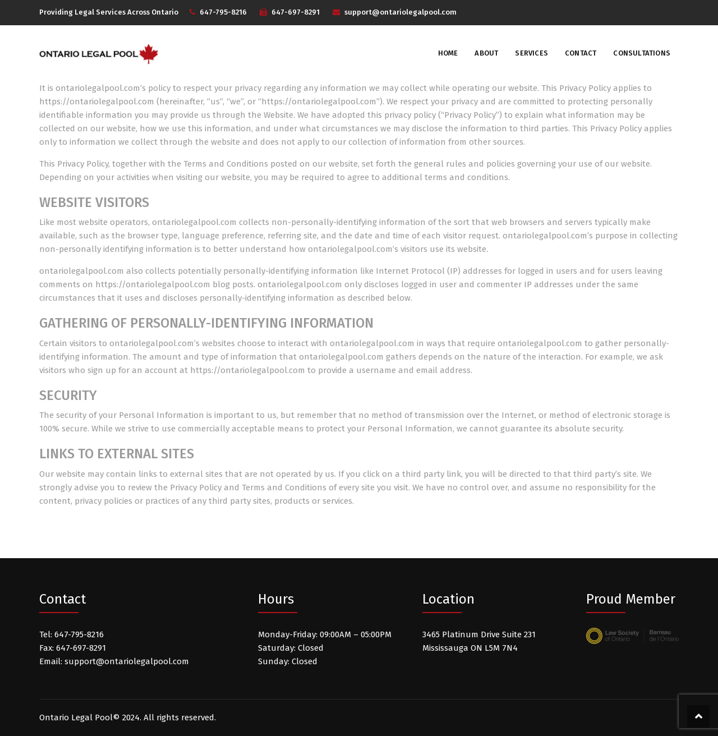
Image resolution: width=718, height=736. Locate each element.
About (486, 53)
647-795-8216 (223, 12)
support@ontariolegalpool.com (400, 12)
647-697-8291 (295, 12)
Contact (580, 53)
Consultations (641, 53)
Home (448, 53)
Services (531, 53)
